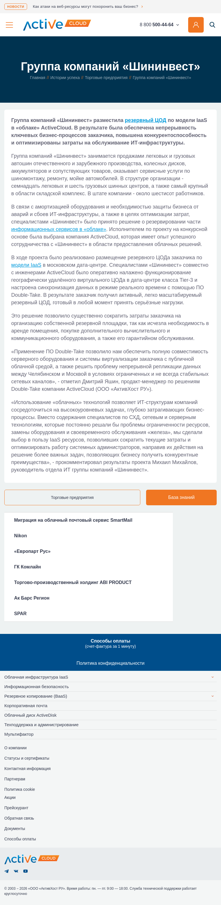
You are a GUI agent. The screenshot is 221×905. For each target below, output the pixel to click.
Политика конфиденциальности (110, 663)
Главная (37, 77)
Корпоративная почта (25, 705)
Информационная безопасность (36, 686)
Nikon (20, 535)
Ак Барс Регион (32, 598)
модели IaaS (26, 265)
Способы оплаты (20, 839)
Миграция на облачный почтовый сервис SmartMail (73, 520)
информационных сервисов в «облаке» (58, 229)
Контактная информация (27, 768)
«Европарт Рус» (32, 551)
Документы (14, 828)
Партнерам (14, 779)
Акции (10, 797)
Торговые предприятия (106, 77)
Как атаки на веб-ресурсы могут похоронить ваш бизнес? (85, 6)
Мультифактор (18, 734)
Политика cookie (19, 789)
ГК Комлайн (27, 566)
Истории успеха (65, 77)
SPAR (20, 613)
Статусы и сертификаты (26, 758)
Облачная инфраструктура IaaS (36, 677)
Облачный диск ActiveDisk (30, 715)
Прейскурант (16, 808)
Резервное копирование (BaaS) (35, 696)
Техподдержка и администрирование (41, 724)
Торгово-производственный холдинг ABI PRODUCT (73, 582)
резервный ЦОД (145, 120)
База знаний (181, 497)
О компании (15, 748)
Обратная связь (19, 818)
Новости (15, 6)
